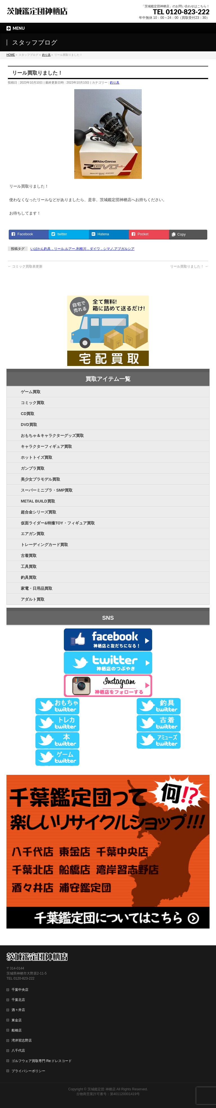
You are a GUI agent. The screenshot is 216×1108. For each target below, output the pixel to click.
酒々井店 (18, 1010)
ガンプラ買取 (32, 468)
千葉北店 (18, 1000)
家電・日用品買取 (36, 588)
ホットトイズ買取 (36, 457)
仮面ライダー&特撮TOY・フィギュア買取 (58, 523)
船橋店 (17, 1030)
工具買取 (29, 566)
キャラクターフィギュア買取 (46, 446)
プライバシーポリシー (28, 1071)
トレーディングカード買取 (44, 544)
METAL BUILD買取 (38, 501)
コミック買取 (32, 402)
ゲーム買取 (30, 392)
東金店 (17, 1020)
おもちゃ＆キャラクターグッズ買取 (52, 435)
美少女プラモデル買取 (40, 479)
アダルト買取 (32, 599)
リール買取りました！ (189, 266)
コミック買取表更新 (25, 266)
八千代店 (18, 1050)
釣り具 (114, 82)
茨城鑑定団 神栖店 (101, 1089)
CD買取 (27, 413)
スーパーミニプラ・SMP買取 (47, 490)
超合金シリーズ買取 (38, 512)
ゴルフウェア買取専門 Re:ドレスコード (42, 1061)
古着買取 (29, 555)
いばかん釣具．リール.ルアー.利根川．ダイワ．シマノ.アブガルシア (82, 249)
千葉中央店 (20, 990)
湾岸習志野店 (22, 1040)
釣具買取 (29, 577)
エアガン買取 (32, 533)
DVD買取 (29, 424)
